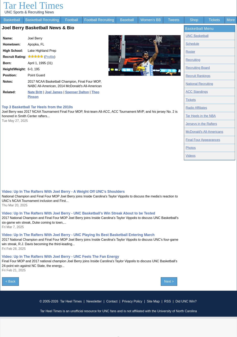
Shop (194, 20)
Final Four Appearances (203, 140)
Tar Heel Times (33, 5)
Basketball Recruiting (42, 20)
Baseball (127, 20)
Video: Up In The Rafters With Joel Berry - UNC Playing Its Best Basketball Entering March (78, 235)
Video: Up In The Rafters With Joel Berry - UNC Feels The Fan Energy (60, 257)
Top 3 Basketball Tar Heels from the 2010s (37, 107)
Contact (111, 301)
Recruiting (193, 60)
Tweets (173, 20)
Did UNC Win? (186, 301)
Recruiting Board (198, 67)
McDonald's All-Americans (204, 131)
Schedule (192, 44)
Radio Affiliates (196, 107)
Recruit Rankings (198, 76)
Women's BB (150, 20)
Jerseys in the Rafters (201, 124)
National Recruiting (199, 84)
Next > (169, 281)
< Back (10, 281)
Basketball (12, 20)
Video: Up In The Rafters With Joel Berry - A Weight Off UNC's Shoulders (63, 192)
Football (71, 20)
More (231, 20)
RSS (167, 301)
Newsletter (94, 301)
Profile (49, 57)
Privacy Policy (132, 301)
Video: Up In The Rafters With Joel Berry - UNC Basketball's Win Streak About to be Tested (78, 213)
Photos (191, 148)
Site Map (153, 301)
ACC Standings (197, 91)
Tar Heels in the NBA (201, 116)
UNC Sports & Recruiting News (29, 12)
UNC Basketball (197, 36)
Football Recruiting (99, 20)
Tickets (214, 20)
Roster (190, 51)
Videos (191, 155)
